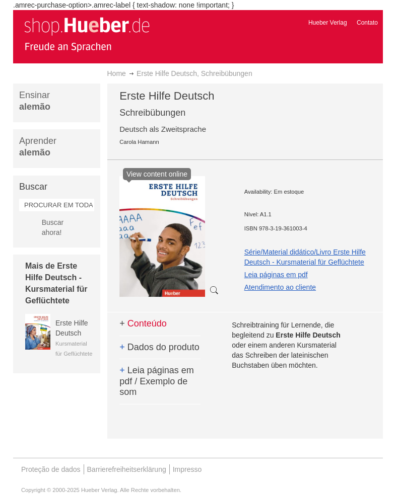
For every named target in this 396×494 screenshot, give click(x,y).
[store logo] (86, 34)
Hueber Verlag (327, 22)
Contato (367, 22)
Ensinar (34, 101)
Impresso (187, 469)
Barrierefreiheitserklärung (126, 469)
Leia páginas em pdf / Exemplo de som (156, 381)
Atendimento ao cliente (280, 287)
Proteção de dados (51, 469)
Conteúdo (143, 323)
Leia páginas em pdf (276, 275)
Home (116, 73)
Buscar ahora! (53, 227)
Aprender (37, 146)
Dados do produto (159, 347)
